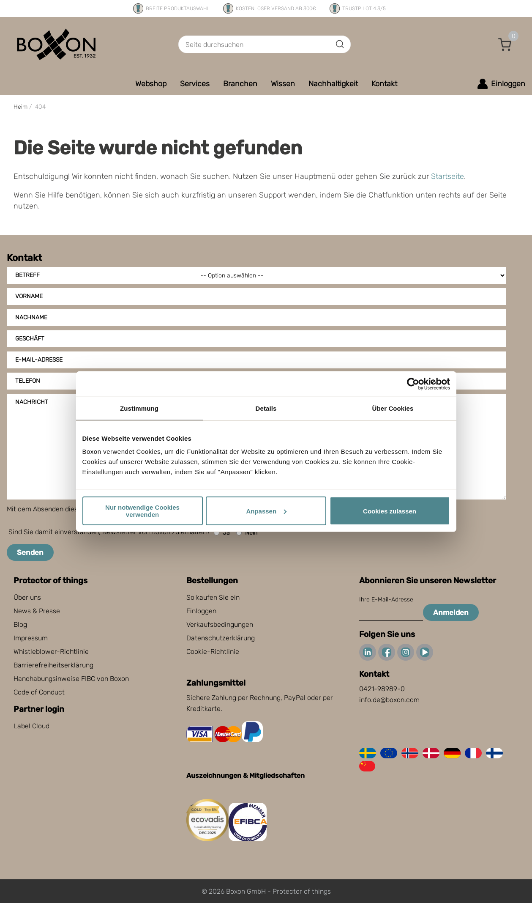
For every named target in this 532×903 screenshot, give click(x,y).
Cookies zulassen (389, 510)
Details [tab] (266, 408)
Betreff (27, 275)
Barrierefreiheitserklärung (53, 665)
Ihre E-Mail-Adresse (386, 599)
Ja (222, 532)
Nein (246, 532)
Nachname (31, 317)
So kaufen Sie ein (213, 597)
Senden (30, 552)
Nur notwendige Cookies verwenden (142, 511)
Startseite (447, 176)
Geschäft (29, 338)
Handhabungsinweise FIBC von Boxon (71, 679)
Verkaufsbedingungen (219, 624)
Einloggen (201, 611)
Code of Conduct (39, 692)
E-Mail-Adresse (39, 359)
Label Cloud (31, 726)
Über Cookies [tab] (393, 408)
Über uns (27, 597)
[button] (504, 44)
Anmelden (451, 612)
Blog (20, 624)
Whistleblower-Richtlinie (51, 652)
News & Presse (37, 611)
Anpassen (266, 510)
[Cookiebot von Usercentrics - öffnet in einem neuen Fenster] (413, 383)
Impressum (31, 638)
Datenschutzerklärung (220, 638)
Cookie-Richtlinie (212, 652)
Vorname (29, 296)
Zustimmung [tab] (139, 408)
